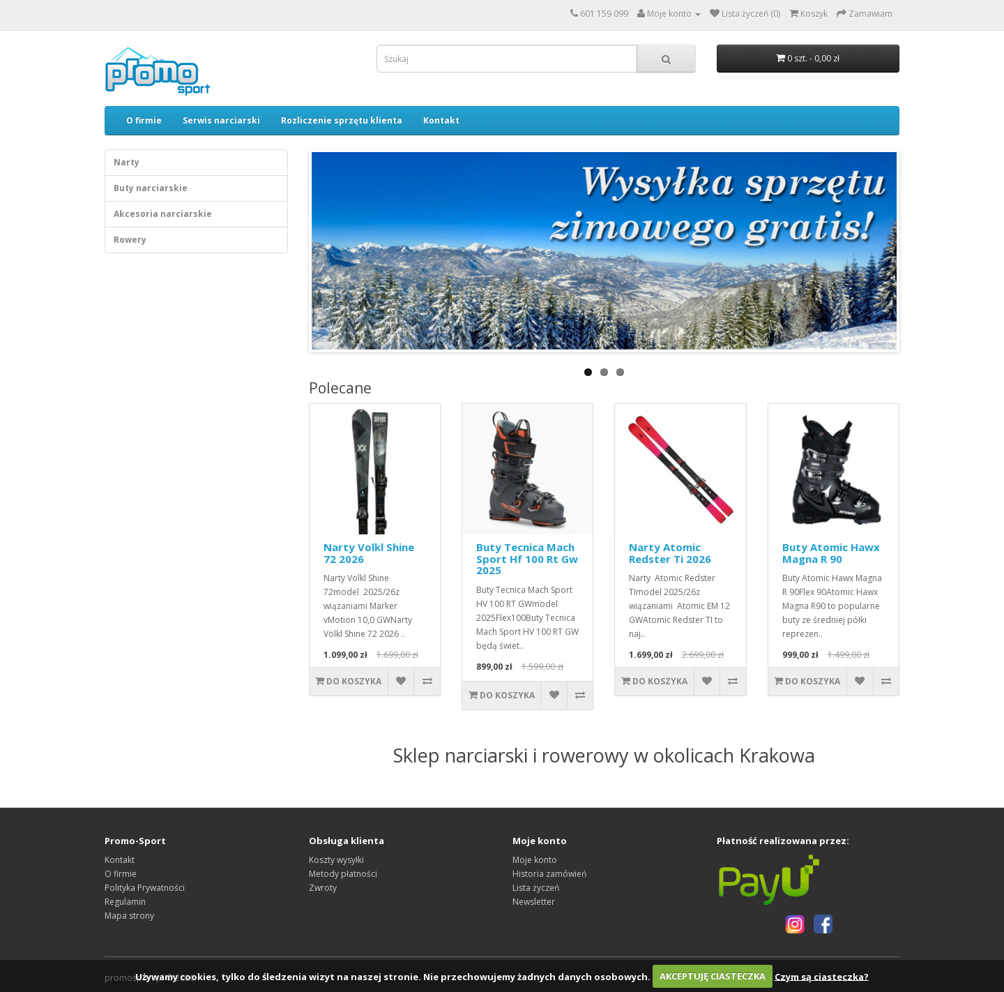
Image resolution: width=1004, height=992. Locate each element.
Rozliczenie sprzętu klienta (341, 120)
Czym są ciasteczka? (822, 976)
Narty (126, 162)
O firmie (144, 120)
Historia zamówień (549, 874)
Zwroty (323, 888)
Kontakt (441, 120)
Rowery (130, 240)
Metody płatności (343, 874)
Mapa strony (129, 916)
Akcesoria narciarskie (163, 214)
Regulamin (125, 902)
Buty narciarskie (151, 188)
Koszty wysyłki (336, 860)
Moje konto (534, 860)
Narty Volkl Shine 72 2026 (369, 553)
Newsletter (533, 902)
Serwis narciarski (221, 120)
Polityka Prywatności (145, 888)
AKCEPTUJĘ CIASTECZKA (713, 976)
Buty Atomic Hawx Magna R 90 (831, 553)
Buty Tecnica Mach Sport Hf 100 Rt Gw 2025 (527, 558)
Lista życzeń (535, 888)
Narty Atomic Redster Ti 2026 (670, 553)
